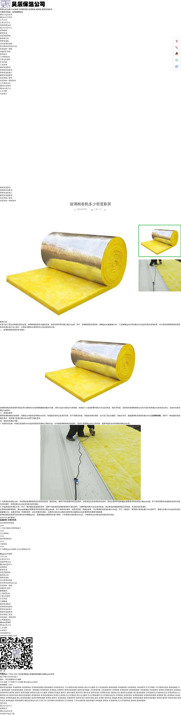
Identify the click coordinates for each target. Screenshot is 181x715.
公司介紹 (3, 20)
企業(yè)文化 (5, 22)
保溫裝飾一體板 (6, 49)
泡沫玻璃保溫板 (6, 44)
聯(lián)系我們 (5, 86)
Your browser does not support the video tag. (90, 140)
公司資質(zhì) (5, 83)
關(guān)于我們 (6, 17)
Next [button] (126, 545)
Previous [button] (8, 545)
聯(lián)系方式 (5, 88)
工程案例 (3, 65)
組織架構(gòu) (5, 25)
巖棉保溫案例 (5, 67)
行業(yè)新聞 (5, 59)
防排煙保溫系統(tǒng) (8, 46)
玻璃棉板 (3, 30)
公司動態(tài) (5, 57)
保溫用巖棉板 (5, 36)
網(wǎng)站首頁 (6, 15)
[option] (67, 545)
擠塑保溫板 (4, 41)
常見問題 (3, 62)
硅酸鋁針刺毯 (5, 51)
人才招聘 (3, 91)
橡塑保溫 (3, 33)
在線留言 (3, 94)
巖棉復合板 (4, 38)
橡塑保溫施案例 (6, 75)
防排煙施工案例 (6, 78)
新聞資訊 (3, 54)
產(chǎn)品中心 (6, 28)
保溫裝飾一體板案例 (8, 80)
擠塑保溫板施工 (6, 73)
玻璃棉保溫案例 (6, 70)
